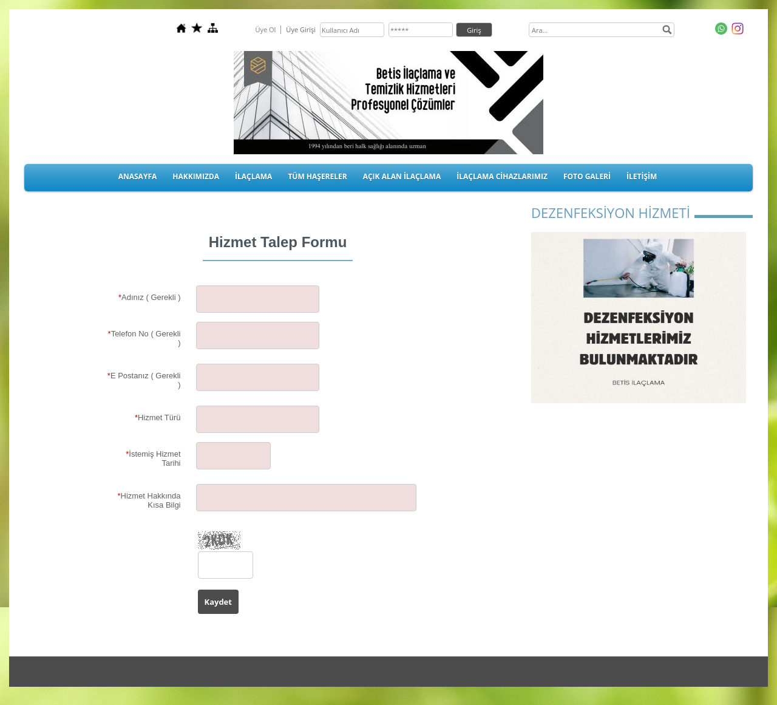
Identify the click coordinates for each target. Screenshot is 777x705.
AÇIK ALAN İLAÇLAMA (402, 176)
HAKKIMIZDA (195, 176)
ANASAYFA (137, 176)
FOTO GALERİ (587, 176)
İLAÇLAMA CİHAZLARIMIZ (502, 176)
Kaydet (218, 601)
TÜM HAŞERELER (317, 176)
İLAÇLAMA (253, 176)
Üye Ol (265, 29)
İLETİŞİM (641, 176)
